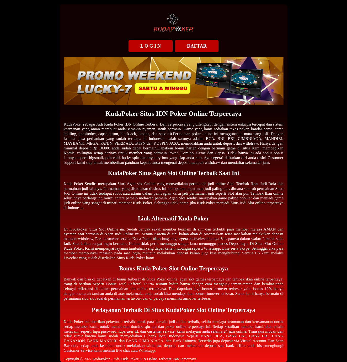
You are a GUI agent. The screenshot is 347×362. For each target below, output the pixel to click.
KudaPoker (73, 124)
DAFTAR (197, 46)
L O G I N (150, 46)
